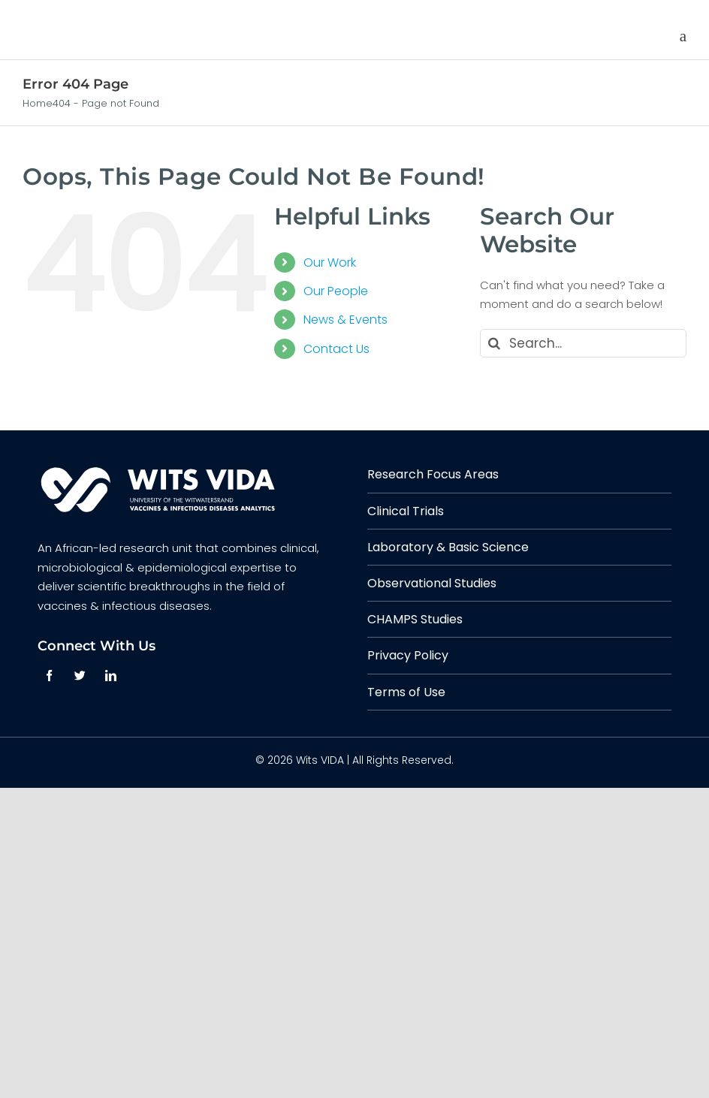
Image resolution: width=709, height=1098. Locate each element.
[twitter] (80, 675)
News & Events (345, 319)
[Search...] (583, 343)
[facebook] (49, 675)
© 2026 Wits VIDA (299, 760)
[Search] (494, 343)
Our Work (329, 262)
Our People (335, 291)
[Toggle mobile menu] (683, 36)
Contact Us (336, 348)
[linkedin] (110, 675)
